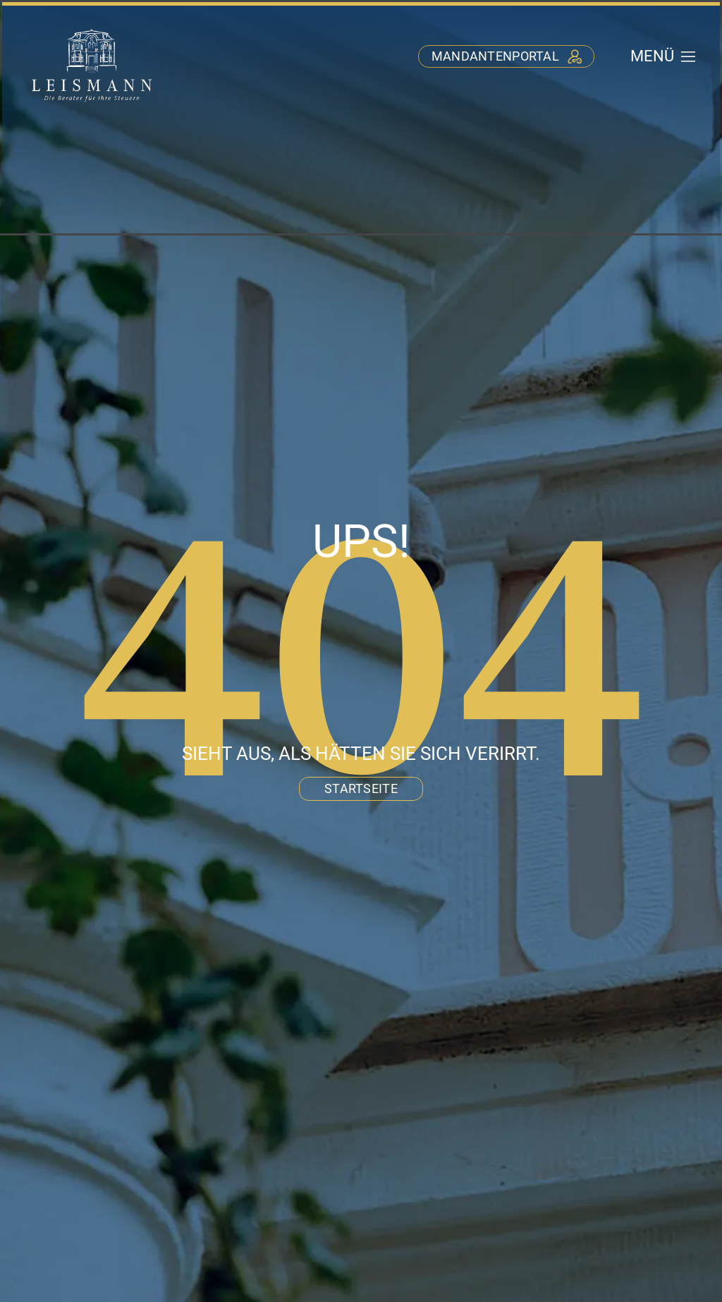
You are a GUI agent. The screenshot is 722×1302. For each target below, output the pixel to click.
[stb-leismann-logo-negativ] (92, 29)
